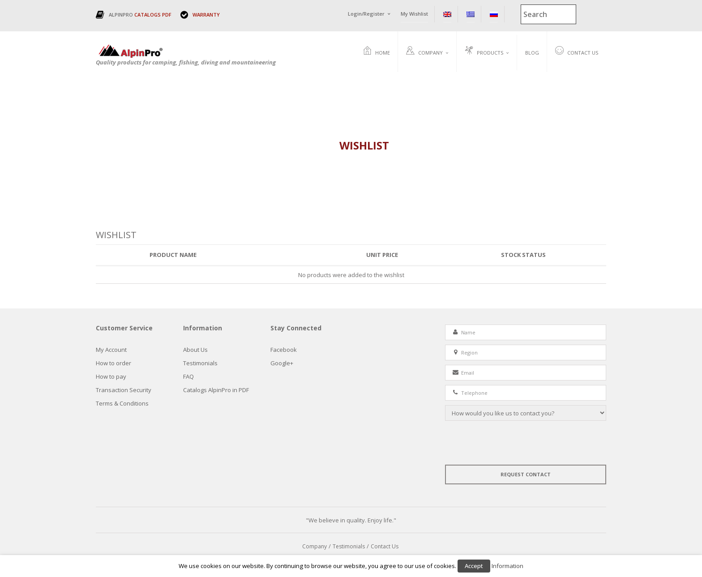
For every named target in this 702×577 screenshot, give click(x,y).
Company (424, 51)
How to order (113, 363)
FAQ (188, 376)
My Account (111, 350)
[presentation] (513, 442)
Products (484, 51)
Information (507, 566)
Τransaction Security (123, 390)
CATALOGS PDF (152, 14)
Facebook (283, 350)
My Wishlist (414, 13)
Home (376, 51)
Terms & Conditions (122, 403)
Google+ (281, 363)
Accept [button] (474, 566)
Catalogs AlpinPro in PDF (216, 390)
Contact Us (576, 51)
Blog (532, 52)
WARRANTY (206, 14)
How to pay (111, 376)
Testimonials (200, 363)
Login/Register (366, 13)
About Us (195, 350)
